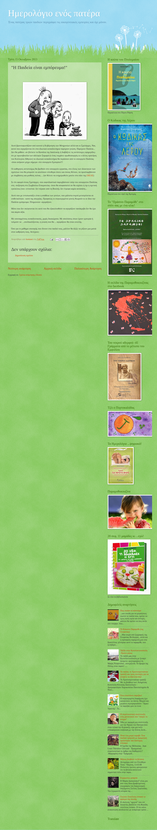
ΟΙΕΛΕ (90, 175)
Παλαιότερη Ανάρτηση (87, 268)
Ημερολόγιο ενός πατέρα (54, 13)
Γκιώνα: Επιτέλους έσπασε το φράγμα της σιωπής (133, 798)
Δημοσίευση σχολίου (24, 255)
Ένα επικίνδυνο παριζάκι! (131, 695)
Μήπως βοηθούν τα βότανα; (132, 759)
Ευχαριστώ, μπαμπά (128, 778)
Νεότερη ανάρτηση (19, 268)
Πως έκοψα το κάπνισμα (130, 610)
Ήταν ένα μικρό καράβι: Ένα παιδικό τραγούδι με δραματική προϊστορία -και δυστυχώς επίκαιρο (133, 739)
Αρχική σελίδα (52, 268)
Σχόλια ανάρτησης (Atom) (30, 275)
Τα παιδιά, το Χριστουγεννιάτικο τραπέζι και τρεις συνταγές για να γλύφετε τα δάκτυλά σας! (134, 674)
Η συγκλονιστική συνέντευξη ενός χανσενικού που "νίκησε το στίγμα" (133, 716)
